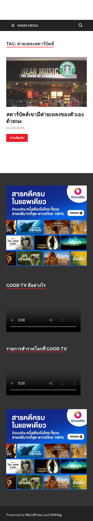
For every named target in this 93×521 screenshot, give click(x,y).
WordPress (34, 515)
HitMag (56, 515)
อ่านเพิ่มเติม (15, 137)
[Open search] (80, 25)
